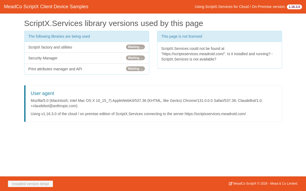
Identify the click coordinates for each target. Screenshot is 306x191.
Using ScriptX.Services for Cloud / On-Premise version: (248, 7)
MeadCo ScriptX (242, 183)
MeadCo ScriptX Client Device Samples (46, 6)
